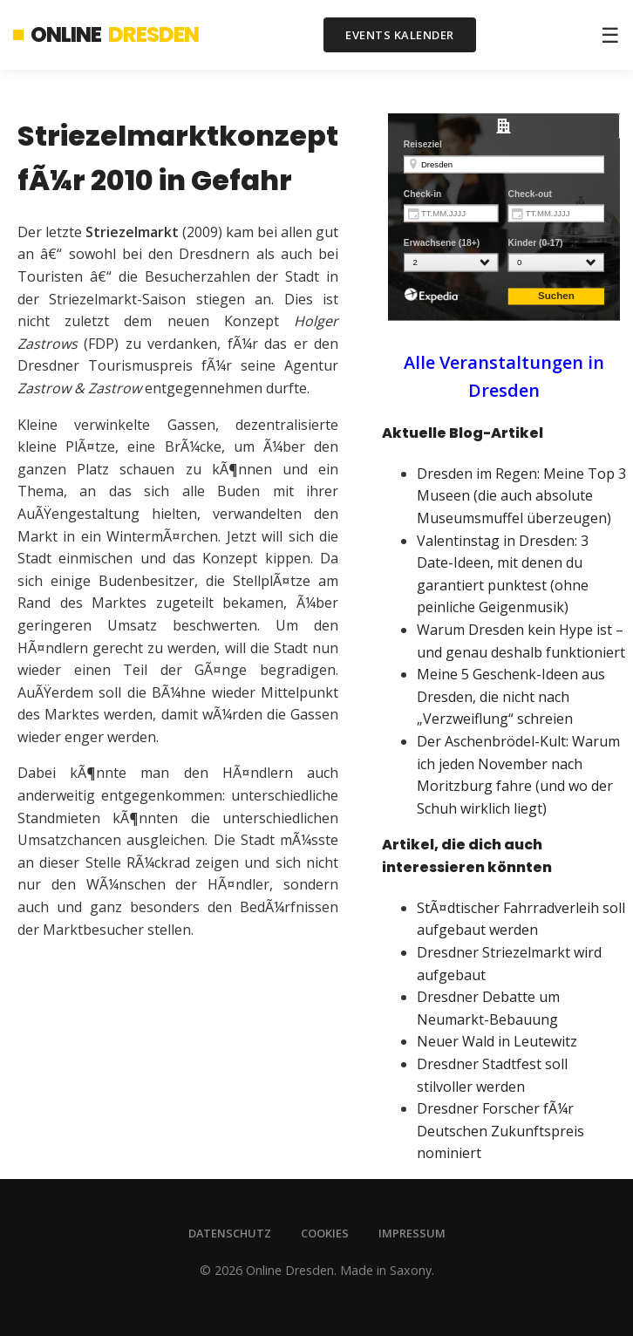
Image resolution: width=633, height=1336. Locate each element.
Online (106, 34)
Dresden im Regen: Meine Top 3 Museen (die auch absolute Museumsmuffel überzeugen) (521, 496)
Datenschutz (229, 1233)
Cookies (325, 1233)
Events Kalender (399, 35)
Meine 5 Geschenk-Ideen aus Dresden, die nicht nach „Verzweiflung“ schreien (511, 696)
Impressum (412, 1233)
